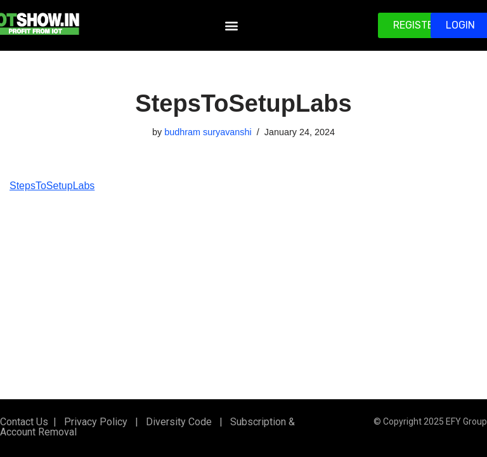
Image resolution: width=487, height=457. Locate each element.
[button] (231, 25)
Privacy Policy (94, 422)
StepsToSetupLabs (52, 185)
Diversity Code (176, 422)
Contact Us (24, 422)
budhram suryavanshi (208, 132)
